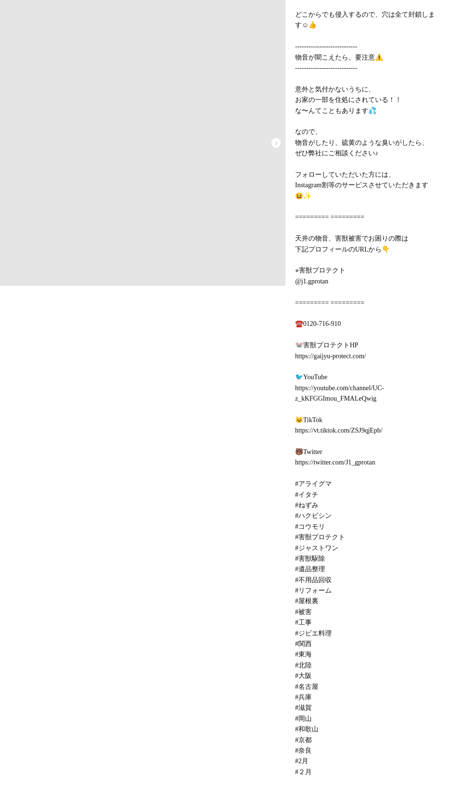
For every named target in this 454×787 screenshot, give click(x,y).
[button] (276, 143)
